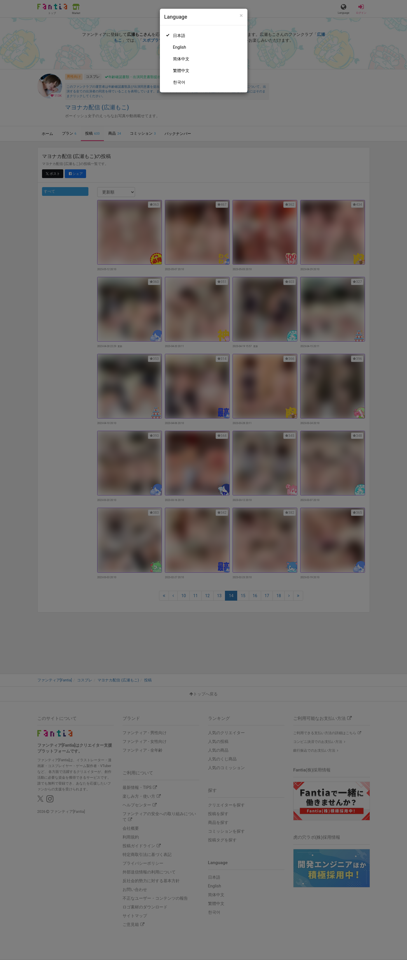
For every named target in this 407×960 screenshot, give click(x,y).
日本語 (179, 35)
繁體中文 (181, 70)
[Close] (241, 16)
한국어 (179, 82)
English (179, 47)
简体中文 (181, 59)
